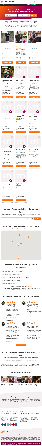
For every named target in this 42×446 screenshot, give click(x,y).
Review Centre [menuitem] (3, 417)
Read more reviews (21, 345)
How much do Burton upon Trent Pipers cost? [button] (21, 271)
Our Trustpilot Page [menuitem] (4, 418)
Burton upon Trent (14, 400)
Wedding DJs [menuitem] (12, 419)
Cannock (20, 400)
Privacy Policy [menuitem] (3, 420)
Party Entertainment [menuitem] (23, 417)
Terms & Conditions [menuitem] (4, 419)
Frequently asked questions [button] (21, 283)
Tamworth (28, 401)
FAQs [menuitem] (2, 416)
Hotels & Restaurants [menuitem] (23, 421)
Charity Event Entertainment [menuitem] (24, 419)
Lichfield (31, 400)
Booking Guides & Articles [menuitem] (35, 416)
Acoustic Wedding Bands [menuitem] (14, 417)
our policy (19, 444)
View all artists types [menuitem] (13, 420)
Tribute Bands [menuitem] (12, 418)
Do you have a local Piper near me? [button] (21, 274)
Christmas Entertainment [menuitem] (24, 418)
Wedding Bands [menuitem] (12, 416)
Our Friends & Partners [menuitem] (34, 419)
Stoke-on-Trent (20, 401)
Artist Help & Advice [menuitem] (34, 418)
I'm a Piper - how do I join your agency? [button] (21, 280)
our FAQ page (29, 286)
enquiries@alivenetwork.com (24, 289)
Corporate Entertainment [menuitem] (24, 416)
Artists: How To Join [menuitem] (34, 417)
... (4, 54)
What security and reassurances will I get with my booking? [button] (21, 277)
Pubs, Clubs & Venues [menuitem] (23, 420)
